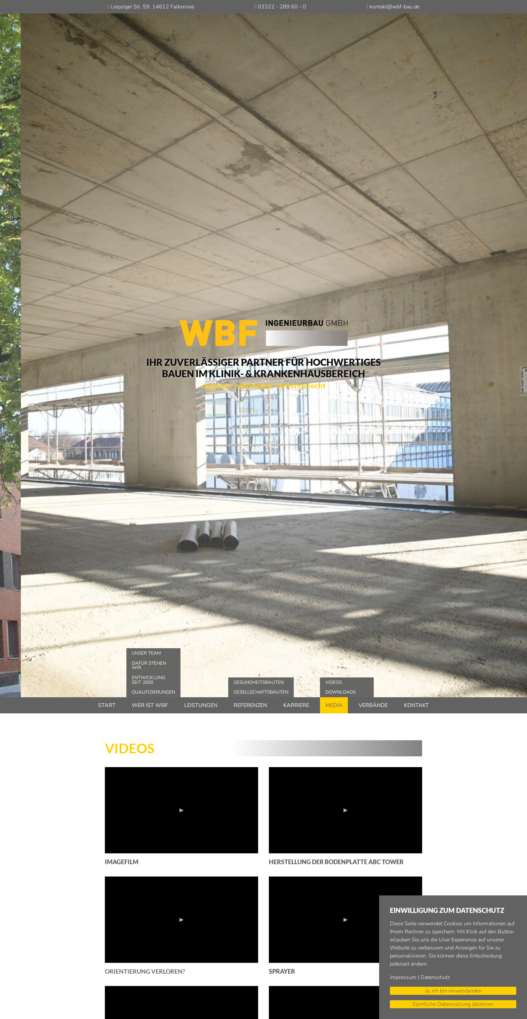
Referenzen (250, 705)
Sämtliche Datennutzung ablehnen (453, 1004)
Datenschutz (435, 977)
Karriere (296, 705)
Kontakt (416, 705)
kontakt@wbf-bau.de (394, 6)
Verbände (373, 705)
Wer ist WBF (150, 705)
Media (333, 705)
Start (107, 705)
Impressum (403, 977)
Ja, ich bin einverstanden (453, 990)
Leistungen (200, 705)
